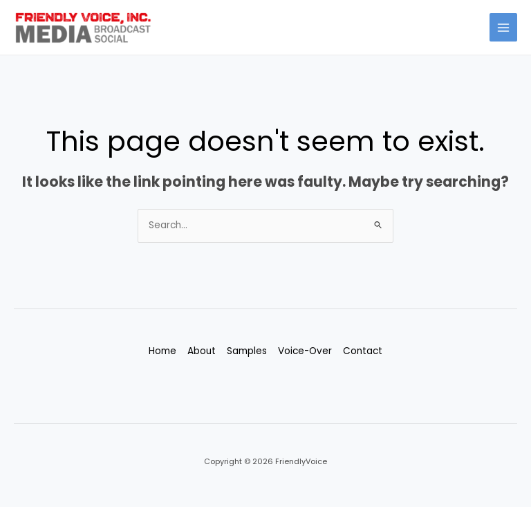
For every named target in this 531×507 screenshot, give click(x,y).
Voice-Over (305, 351)
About (201, 351)
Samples (247, 351)
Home (162, 351)
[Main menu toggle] (504, 27)
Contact (362, 351)
